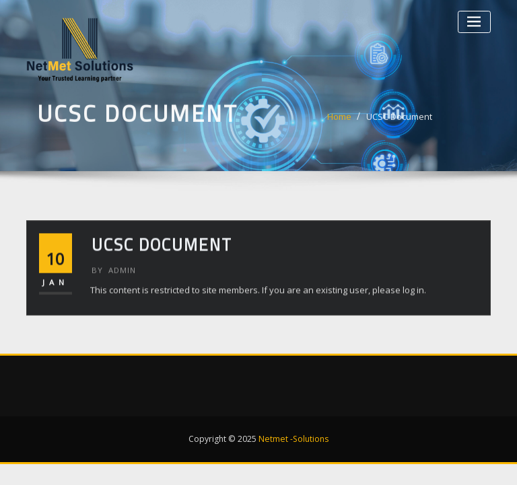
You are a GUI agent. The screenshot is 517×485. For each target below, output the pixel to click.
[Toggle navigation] (474, 22)
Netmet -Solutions (293, 439)
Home (339, 120)
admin (114, 282)
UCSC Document (399, 120)
